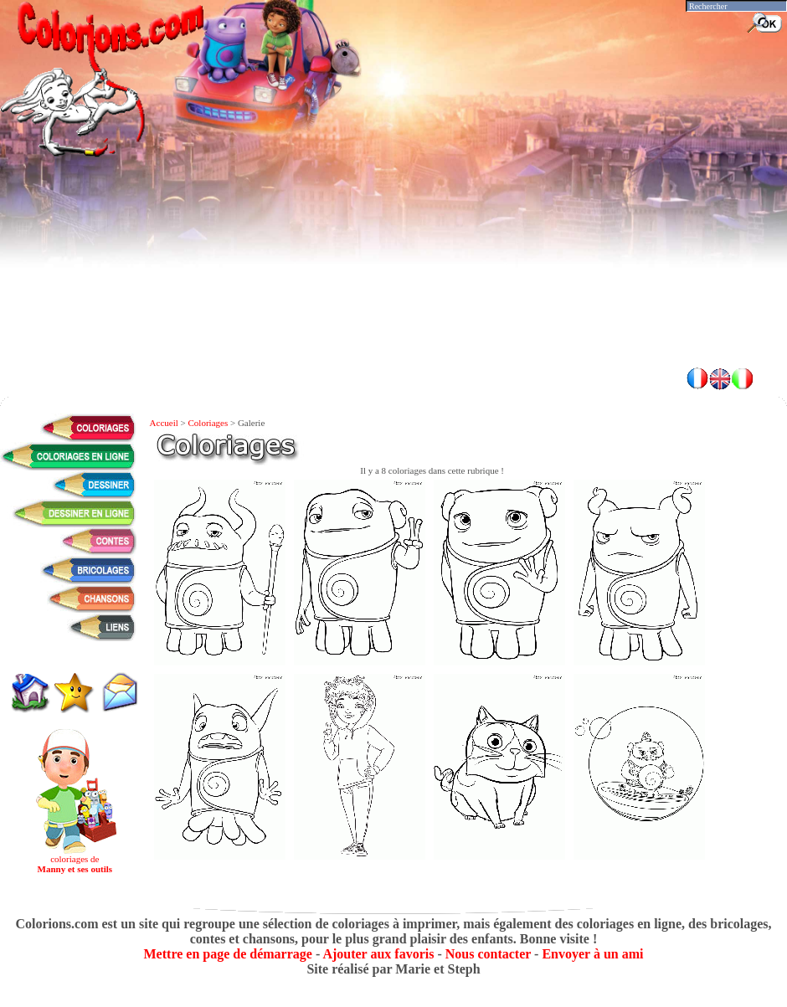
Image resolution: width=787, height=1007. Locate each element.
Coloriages (208, 423)
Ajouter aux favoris (378, 954)
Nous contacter (488, 954)
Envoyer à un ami (592, 954)
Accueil (164, 423)
